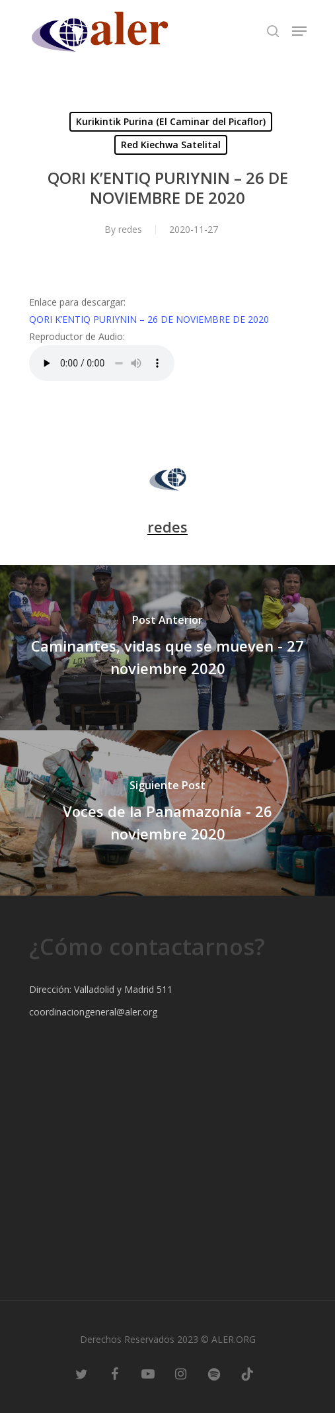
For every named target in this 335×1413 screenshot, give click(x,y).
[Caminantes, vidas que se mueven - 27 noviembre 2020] (167, 647)
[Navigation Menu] (299, 31)
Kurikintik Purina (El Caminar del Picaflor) (171, 121)
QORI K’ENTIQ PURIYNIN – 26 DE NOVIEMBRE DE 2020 (149, 319)
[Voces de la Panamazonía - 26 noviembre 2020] (167, 813)
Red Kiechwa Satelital (171, 144)
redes (130, 229)
